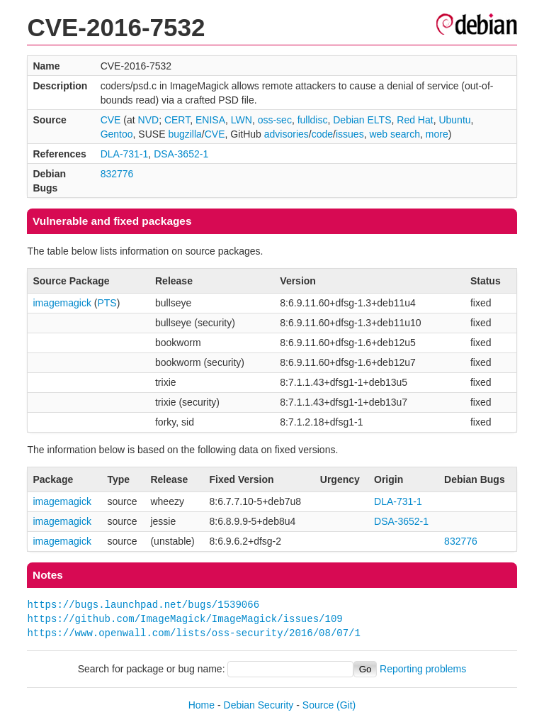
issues (350, 134)
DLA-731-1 (125, 154)
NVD (148, 120)
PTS (106, 303)
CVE (111, 120)
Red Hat (415, 120)
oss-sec (275, 120)
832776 (117, 173)
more (437, 134)
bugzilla (184, 134)
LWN (241, 120)
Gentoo (117, 134)
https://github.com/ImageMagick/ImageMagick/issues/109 (184, 619)
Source (318, 705)
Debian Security (259, 705)
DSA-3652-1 (181, 154)
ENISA (210, 120)
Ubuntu (454, 120)
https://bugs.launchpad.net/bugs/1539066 (143, 604)
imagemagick (62, 303)
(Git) (346, 705)
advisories (286, 134)
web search (394, 134)
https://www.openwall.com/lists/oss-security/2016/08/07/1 (193, 633)
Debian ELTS (362, 120)
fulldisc (313, 120)
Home (201, 705)
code (322, 134)
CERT (177, 120)
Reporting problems (423, 668)
